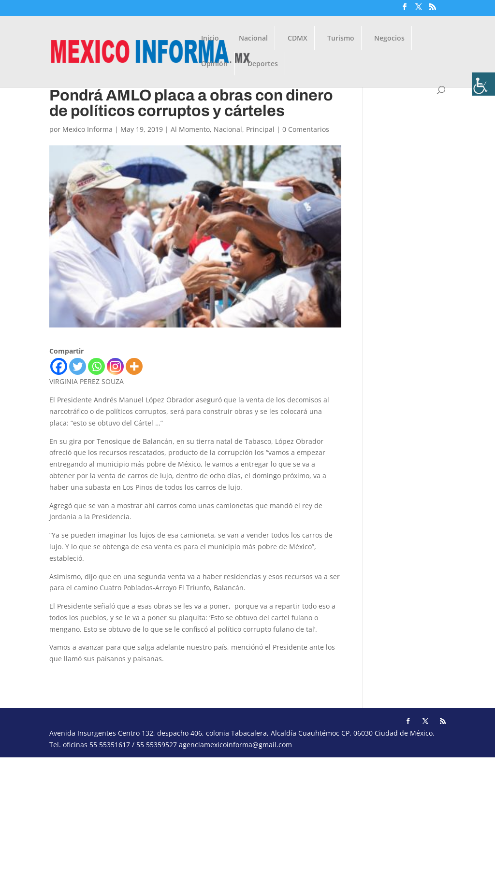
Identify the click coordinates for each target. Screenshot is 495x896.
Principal (260, 129)
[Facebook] (58, 366)
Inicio (210, 39)
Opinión (214, 64)
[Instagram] (115, 366)
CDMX (297, 39)
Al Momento (190, 129)
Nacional (253, 39)
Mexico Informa (87, 129)
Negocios (389, 39)
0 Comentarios (305, 129)
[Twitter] (77, 366)
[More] (134, 366)
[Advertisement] (247, 825)
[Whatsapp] (96, 366)
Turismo (340, 39)
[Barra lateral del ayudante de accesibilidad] (483, 84)
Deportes (263, 64)
